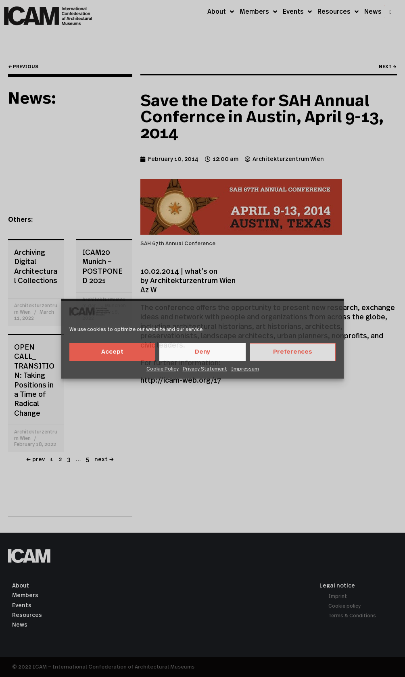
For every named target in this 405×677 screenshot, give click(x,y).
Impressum (245, 369)
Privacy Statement (205, 369)
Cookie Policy (162, 369)
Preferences (292, 352)
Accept (112, 352)
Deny (202, 352)
